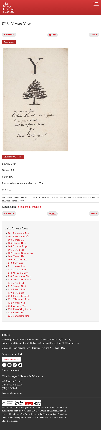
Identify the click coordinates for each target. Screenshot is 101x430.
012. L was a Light (17, 269)
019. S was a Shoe (17, 292)
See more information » (30, 206)
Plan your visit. (19, 17)
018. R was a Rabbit (17, 289)
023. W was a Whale (18, 306)
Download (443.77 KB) (13, 157)
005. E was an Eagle (17, 246)
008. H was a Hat (16, 256)
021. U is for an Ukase (18, 299)
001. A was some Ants (18, 233)
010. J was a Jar (15, 263)
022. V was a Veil (16, 302)
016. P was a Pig (16, 282)
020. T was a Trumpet (18, 296)
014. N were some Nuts (19, 276)
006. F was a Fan (16, 249)
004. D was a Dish (17, 243)
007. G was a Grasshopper (20, 253)
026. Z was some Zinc (18, 316)
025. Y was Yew (15, 312)
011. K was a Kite (16, 266)
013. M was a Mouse (18, 273)
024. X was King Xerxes (19, 309)
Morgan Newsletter (11, 359)
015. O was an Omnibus (19, 279)
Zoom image (9, 42)
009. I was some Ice (17, 259)
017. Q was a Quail (17, 286)
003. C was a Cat (16, 240)
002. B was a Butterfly (18, 236)
